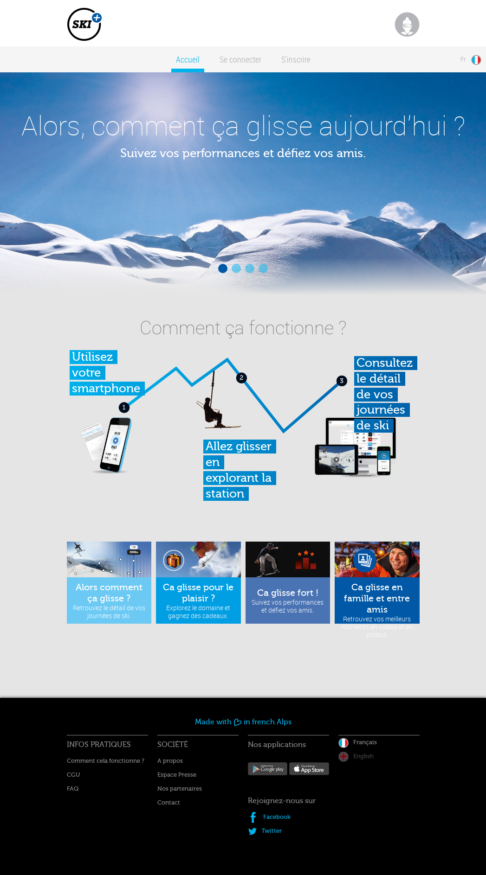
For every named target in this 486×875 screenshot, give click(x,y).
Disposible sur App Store (309, 772)
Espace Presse (176, 774)
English (363, 756)
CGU (73, 774)
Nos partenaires (179, 788)
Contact (168, 802)
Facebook (277, 816)
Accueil (188, 59)
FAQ (72, 788)
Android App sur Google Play (268, 772)
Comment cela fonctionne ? (105, 760)
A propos (170, 760)
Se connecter (240, 59)
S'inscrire (296, 59)
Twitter (271, 830)
